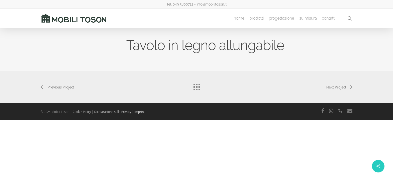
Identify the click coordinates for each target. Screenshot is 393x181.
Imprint (140, 112)
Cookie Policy (82, 112)
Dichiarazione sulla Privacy (113, 112)
